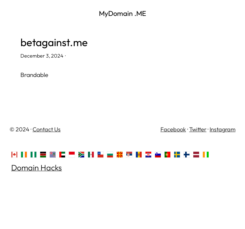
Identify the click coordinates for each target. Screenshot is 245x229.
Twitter (197, 129)
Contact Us (47, 129)
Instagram (222, 129)
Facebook (173, 129)
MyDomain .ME (122, 13)
